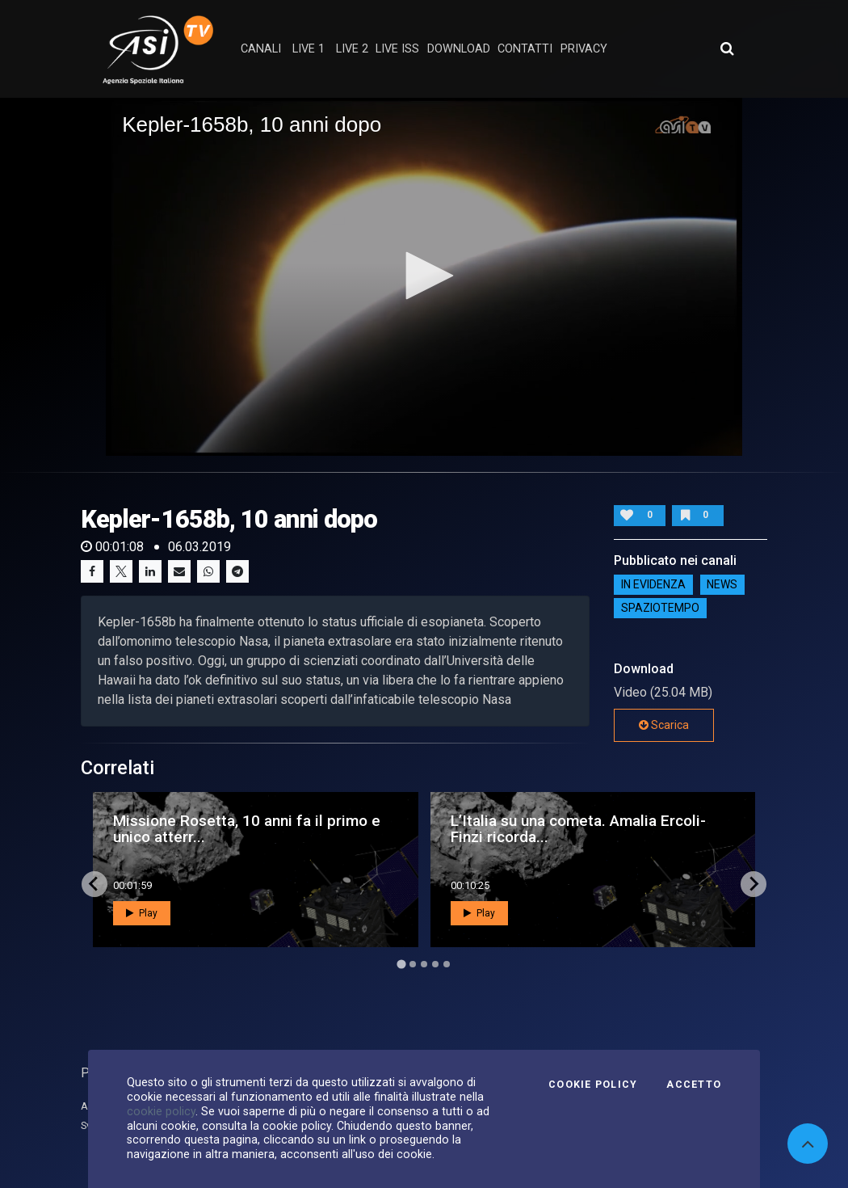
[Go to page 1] (401, 963)
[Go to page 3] (424, 964)
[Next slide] (753, 884)
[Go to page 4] (435, 964)
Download (458, 49)
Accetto (693, 1084)
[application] (424, 277)
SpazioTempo (660, 608)
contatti (524, 49)
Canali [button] (261, 49)
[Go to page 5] (446, 964)
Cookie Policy (592, 1084)
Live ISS (397, 49)
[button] (424, 275)
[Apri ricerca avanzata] (726, 48)
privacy (583, 49)
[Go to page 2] (412, 964)
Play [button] (141, 913)
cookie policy (161, 1111)
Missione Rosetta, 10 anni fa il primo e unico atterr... (246, 828)
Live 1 (308, 49)
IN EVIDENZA (653, 585)
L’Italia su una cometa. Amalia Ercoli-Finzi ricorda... (578, 828)
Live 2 (352, 49)
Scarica (664, 724)
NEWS (722, 585)
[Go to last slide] (94, 884)
